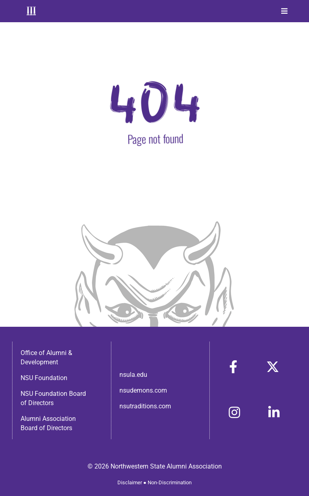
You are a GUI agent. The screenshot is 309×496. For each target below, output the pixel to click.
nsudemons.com (143, 390)
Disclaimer (129, 482)
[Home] (31, 11)
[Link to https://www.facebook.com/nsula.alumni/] (233, 366)
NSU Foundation (44, 378)
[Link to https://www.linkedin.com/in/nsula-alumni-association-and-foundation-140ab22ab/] (274, 412)
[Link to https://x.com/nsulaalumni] (272, 366)
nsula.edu (133, 374)
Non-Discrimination (170, 482)
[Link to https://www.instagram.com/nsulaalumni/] (234, 412)
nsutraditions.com (145, 406)
